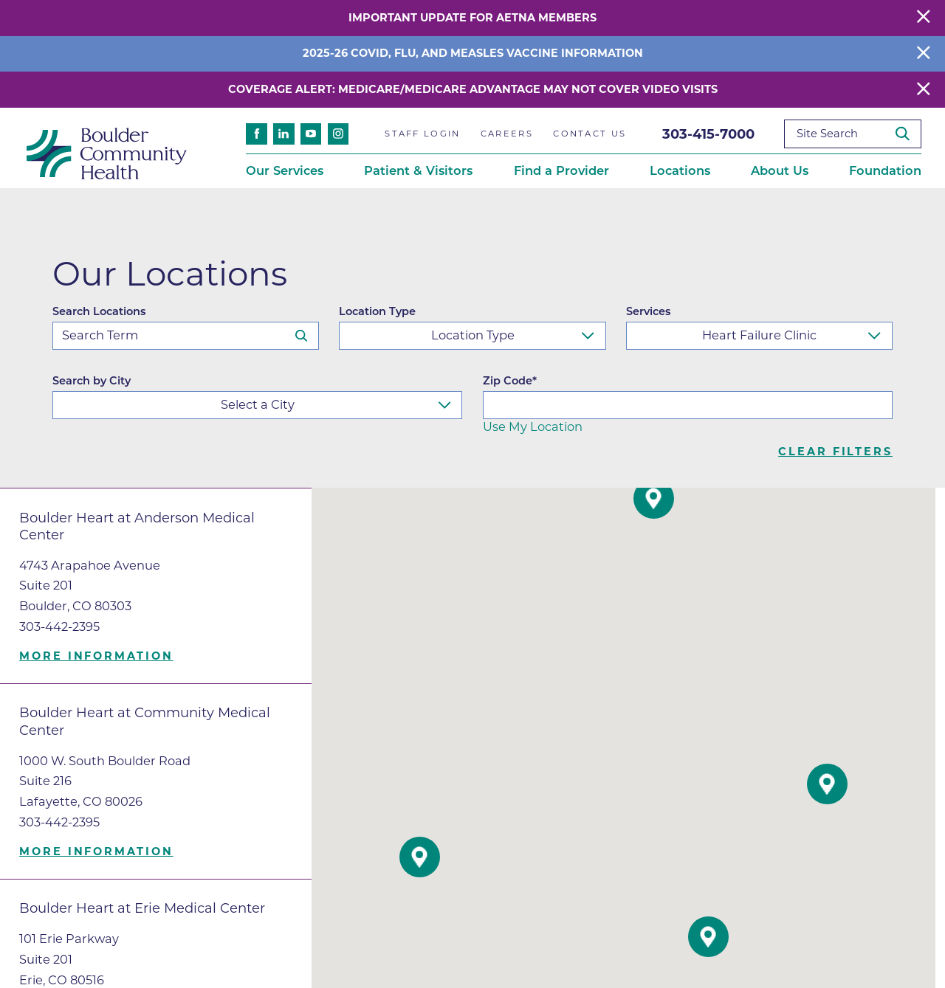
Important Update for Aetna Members (472, 17)
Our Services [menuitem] (284, 170)
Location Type (377, 311)
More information (96, 656)
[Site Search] (908, 134)
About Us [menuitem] (779, 170)
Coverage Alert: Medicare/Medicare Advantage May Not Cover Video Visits (473, 89)
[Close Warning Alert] (923, 18)
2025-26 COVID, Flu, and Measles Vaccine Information (473, 53)
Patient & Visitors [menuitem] (418, 170)
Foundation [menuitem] (885, 170)
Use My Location (533, 426)
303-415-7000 (708, 133)
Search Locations (98, 311)
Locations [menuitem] (680, 170)
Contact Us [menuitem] (589, 133)
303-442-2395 (59, 626)
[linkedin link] (284, 134)
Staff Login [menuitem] (422, 133)
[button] (419, 857)
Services (648, 311)
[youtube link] (311, 134)
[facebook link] (256, 134)
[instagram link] (338, 134)
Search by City (91, 381)
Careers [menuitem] (507, 133)
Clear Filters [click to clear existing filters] (835, 451)
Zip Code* (510, 381)
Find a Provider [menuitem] (561, 170)
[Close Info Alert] (923, 53)
